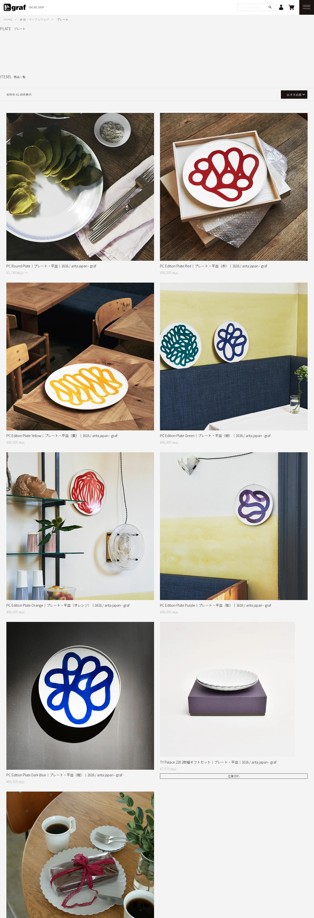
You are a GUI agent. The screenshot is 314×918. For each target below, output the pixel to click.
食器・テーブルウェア (34, 19)
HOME (8, 19)
